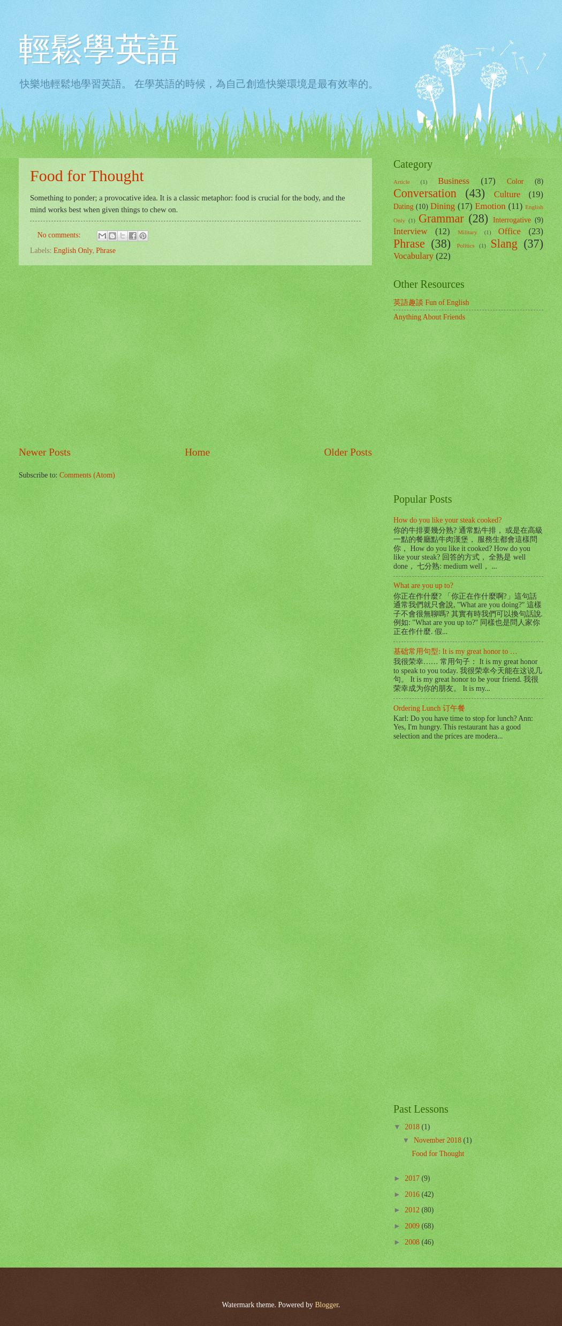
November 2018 (439, 1140)
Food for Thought (87, 175)
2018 (413, 1127)
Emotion (490, 206)
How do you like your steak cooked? (447, 520)
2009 (413, 1226)
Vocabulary (413, 256)
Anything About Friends (429, 317)
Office (509, 231)
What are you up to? (423, 586)
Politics (465, 245)
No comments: (59, 235)
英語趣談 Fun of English (431, 303)
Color (515, 181)
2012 (413, 1210)
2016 (413, 1194)
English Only (73, 251)
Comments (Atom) (87, 475)
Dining (442, 206)
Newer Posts (45, 452)
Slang (504, 243)
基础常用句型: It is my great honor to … (455, 651)
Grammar (441, 218)
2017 (413, 1178)
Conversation (425, 193)
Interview (410, 231)
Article (401, 181)
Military (467, 232)
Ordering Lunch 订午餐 (429, 708)
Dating (403, 207)
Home (197, 452)
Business (453, 181)
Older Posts (348, 452)
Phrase (106, 251)
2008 (413, 1242)
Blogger (326, 1305)
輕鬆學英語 (99, 49)
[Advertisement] (195, 355)
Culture (507, 194)
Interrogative (512, 220)
